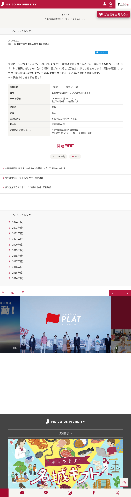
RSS (75, 156)
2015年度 (17, 272)
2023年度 (17, 228)
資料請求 (65, 433)
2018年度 (17, 256)
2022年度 (17, 233)
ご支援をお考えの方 (113, 14)
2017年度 (17, 261)
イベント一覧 (59, 156)
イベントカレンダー (22, 31)
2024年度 (17, 222)
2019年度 (17, 250)
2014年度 (17, 278)
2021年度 (17, 239)
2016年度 (17, 267)
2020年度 (17, 244)
